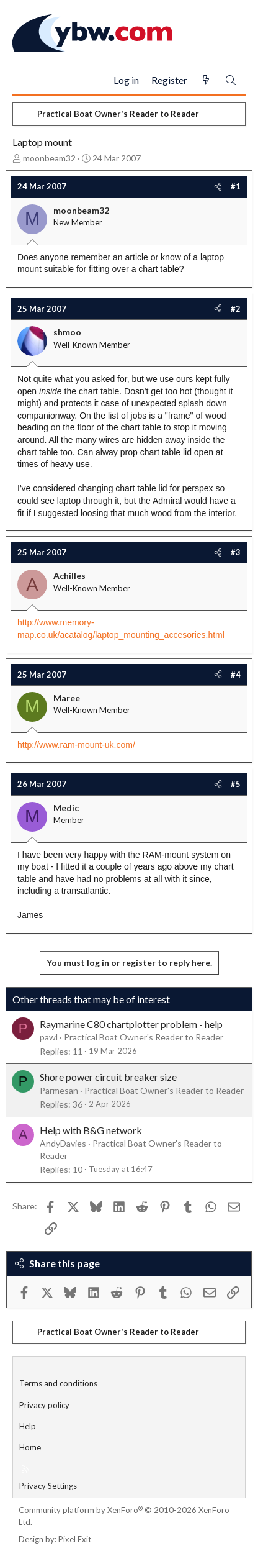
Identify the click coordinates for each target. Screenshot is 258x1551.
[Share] (218, 186)
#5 (236, 784)
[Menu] (27, 81)
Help (27, 1426)
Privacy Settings (48, 1486)
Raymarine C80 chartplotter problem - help (131, 1024)
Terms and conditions (58, 1383)
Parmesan (59, 1090)
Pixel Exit (74, 1539)
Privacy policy (44, 1405)
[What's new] (206, 80)
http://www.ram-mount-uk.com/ (76, 745)
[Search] (230, 80)
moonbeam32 (49, 158)
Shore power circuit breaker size (108, 1077)
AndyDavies (63, 1143)
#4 (236, 675)
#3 (236, 552)
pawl (49, 1037)
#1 (236, 186)
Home (30, 1447)
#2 (236, 309)
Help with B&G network (91, 1130)
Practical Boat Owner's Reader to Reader (143, 1037)
